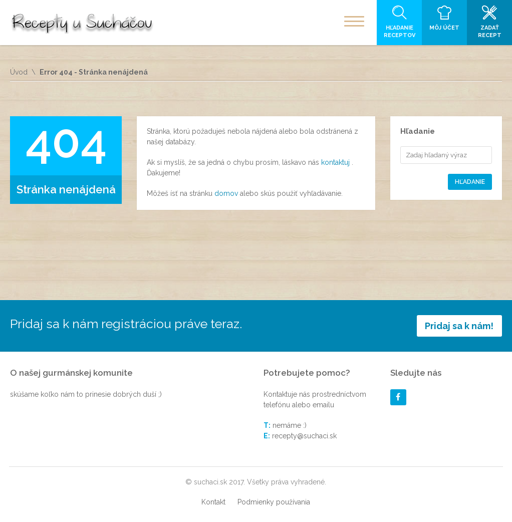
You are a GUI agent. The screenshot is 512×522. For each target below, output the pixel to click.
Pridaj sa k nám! (459, 326)
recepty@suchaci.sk (304, 436)
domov (227, 193)
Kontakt (213, 502)
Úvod (19, 72)
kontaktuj (336, 162)
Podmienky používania (273, 502)
